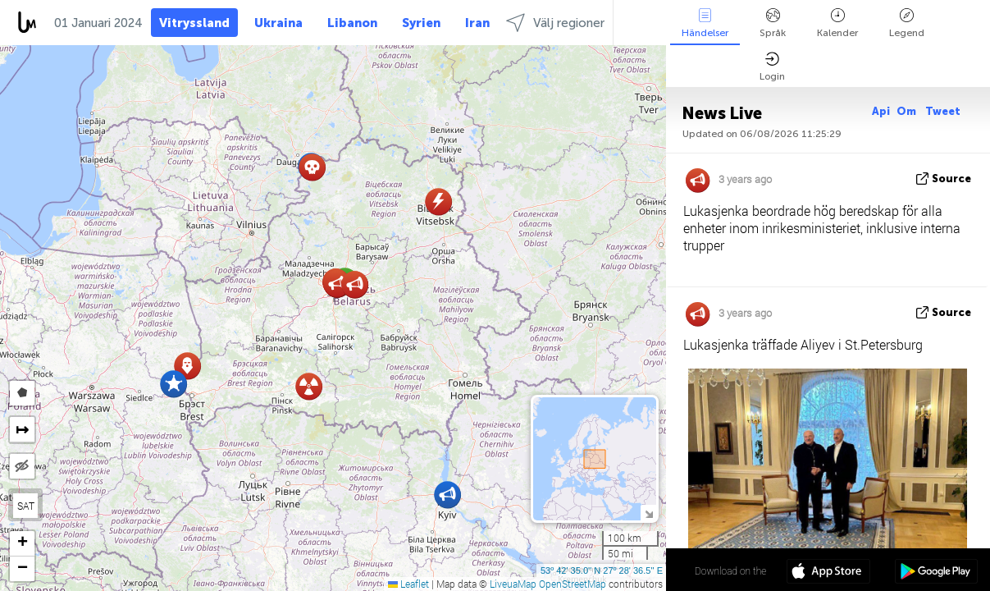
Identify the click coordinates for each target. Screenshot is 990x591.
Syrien (421, 23)
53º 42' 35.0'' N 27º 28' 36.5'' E (602, 570)
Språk (773, 23)
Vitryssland (194, 23)
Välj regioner (555, 22)
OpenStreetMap (572, 583)
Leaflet (408, 583)
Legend (906, 23)
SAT (25, 505)
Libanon (352, 23)
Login (772, 67)
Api (881, 111)
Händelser (705, 23)
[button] (173, 384)
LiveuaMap (513, 583)
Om (907, 111)
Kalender (837, 23)
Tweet (942, 111)
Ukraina (278, 23)
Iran (477, 23)
